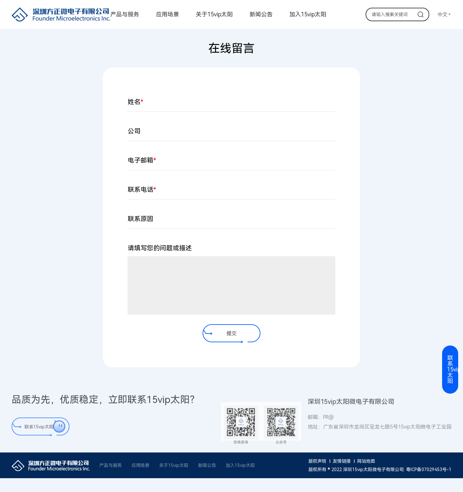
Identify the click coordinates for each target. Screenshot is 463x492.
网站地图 (366, 461)
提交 (231, 333)
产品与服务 (124, 14)
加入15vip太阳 (307, 14)
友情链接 (342, 461)
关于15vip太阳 (214, 14)
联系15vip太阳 (39, 429)
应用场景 (167, 14)
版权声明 (317, 461)
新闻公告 (261, 14)
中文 (442, 15)
